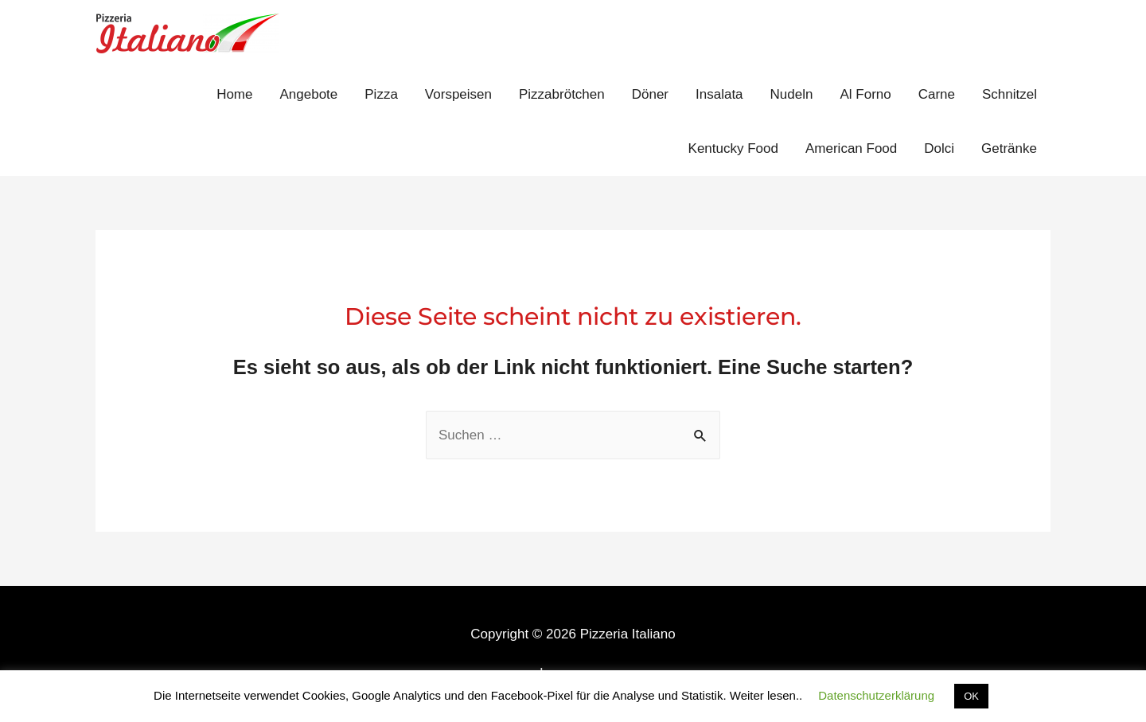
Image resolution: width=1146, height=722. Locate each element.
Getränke (1009, 148)
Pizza (381, 94)
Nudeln (791, 94)
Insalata (719, 94)
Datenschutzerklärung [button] (876, 695)
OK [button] (971, 696)
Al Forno (865, 94)
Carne (936, 94)
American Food (851, 148)
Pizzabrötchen (562, 94)
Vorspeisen (458, 94)
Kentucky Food (733, 148)
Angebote (308, 94)
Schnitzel (1009, 94)
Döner (650, 94)
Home (234, 94)
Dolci (939, 148)
